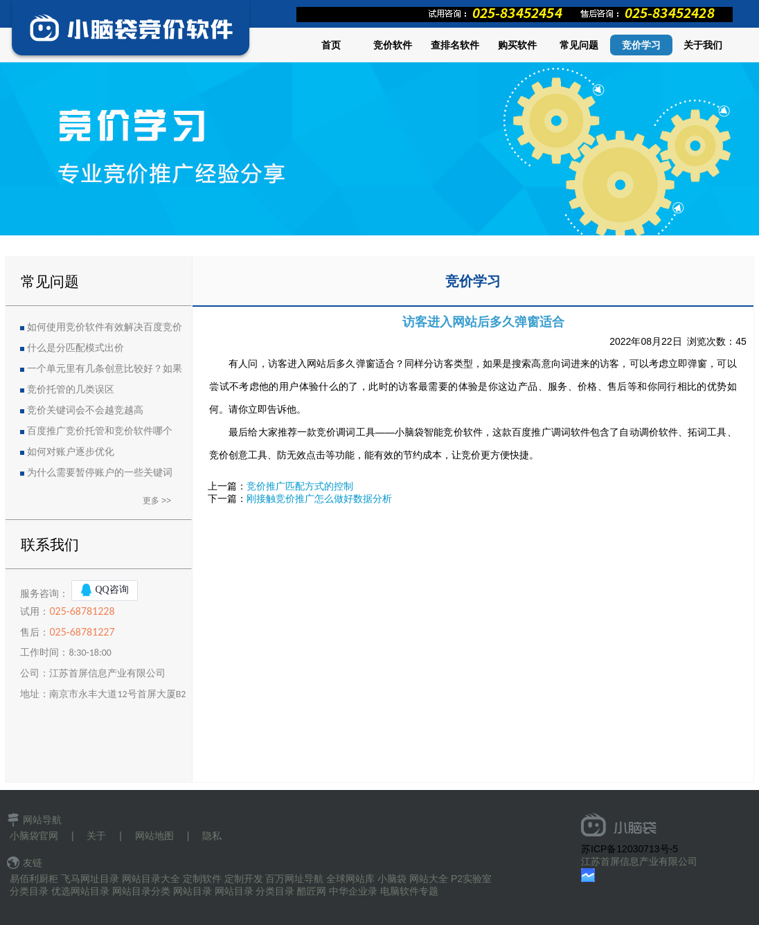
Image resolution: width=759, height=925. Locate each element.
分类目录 (29, 891)
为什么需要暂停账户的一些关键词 (99, 472)
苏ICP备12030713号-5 (629, 848)
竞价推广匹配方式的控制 (300, 486)
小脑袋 (392, 878)
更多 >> (157, 500)
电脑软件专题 (409, 891)
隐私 (212, 835)
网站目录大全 (151, 878)
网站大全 (428, 878)
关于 (96, 835)
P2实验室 (471, 878)
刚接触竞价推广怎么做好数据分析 (319, 498)
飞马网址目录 (90, 878)
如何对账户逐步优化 (70, 452)
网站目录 (192, 891)
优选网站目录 (80, 891)
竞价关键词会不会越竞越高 (85, 410)
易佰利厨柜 (34, 878)
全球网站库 (350, 878)
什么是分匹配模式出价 (75, 348)
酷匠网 (311, 891)
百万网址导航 (294, 878)
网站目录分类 (141, 891)
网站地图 (154, 835)
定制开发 (243, 878)
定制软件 (202, 878)
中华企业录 (353, 891)
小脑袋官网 (34, 835)
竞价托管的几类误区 (70, 389)
